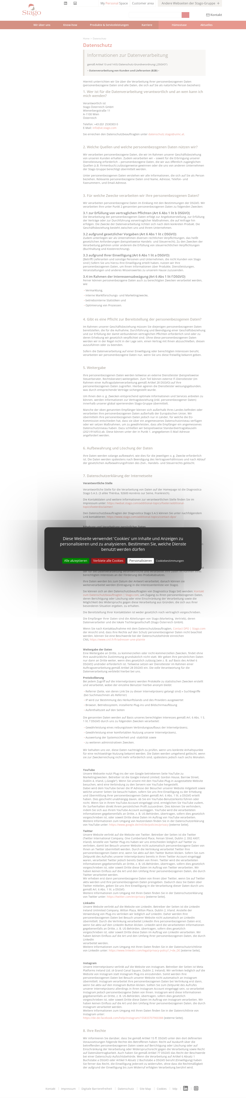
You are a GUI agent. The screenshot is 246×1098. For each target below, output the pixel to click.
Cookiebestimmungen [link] (170, 561)
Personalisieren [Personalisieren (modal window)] (140, 561)
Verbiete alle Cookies (108, 561)
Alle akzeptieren (75, 561)
